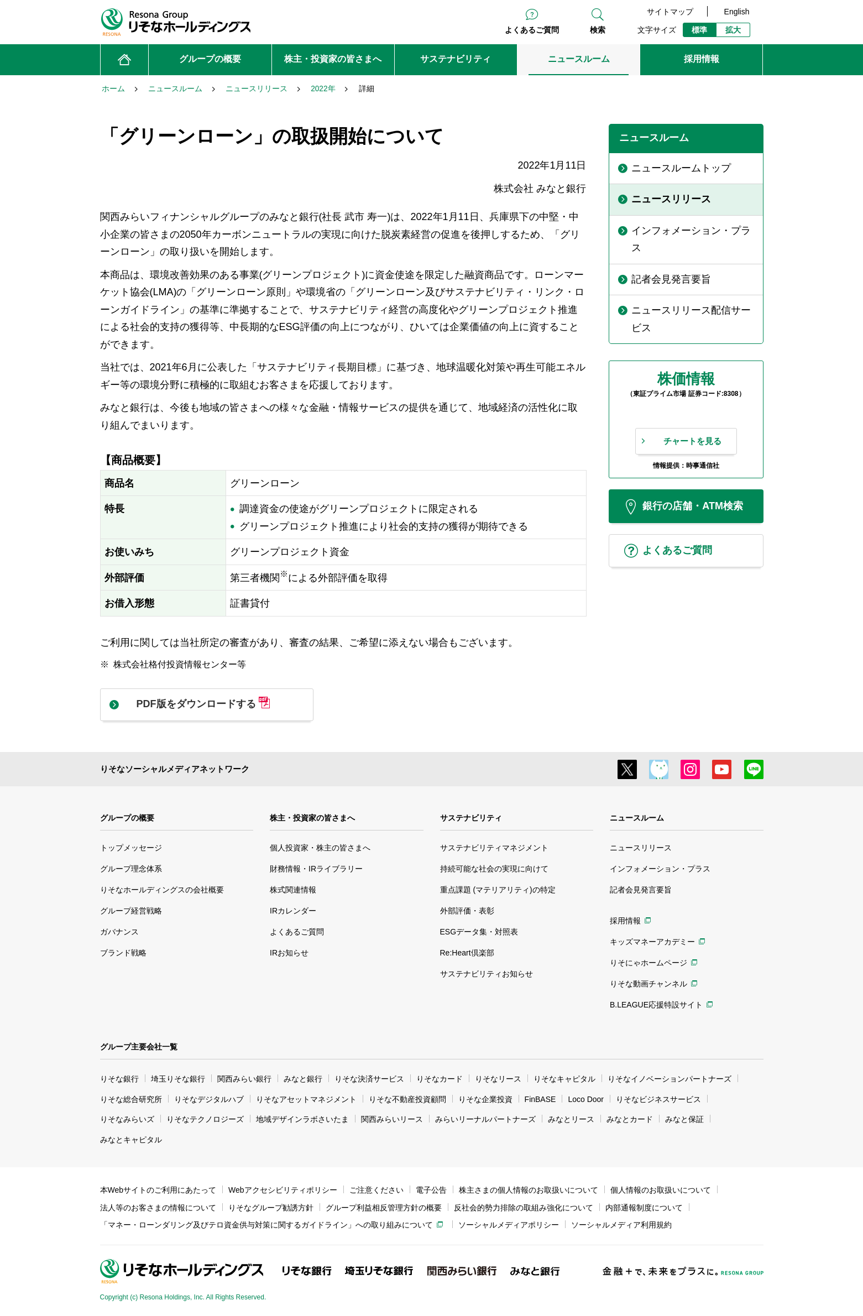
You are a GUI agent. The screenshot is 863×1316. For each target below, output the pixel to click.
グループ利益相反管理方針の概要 (384, 1207)
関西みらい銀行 (244, 1078)
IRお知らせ (289, 952)
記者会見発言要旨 (641, 889)
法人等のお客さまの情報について (158, 1207)
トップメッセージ (131, 847)
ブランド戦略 (123, 952)
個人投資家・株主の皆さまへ (320, 847)
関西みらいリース (392, 1119)
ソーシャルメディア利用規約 (621, 1224)
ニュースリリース (641, 847)
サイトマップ (670, 11)
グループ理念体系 (131, 868)
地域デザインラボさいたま (302, 1119)
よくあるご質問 (532, 29)
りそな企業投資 (485, 1099)
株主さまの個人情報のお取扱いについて (528, 1190)
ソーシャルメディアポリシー (508, 1224)
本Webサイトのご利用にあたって (158, 1190)
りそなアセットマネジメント (306, 1099)
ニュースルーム (637, 817)
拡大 (733, 29)
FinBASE (540, 1099)
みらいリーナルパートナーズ (485, 1119)
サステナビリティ (471, 817)
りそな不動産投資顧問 (407, 1099)
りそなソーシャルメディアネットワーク (174, 769)
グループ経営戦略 (131, 910)
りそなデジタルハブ (209, 1099)
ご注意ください (376, 1190)
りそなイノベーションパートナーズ (669, 1078)
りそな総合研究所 (131, 1099)
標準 (699, 29)
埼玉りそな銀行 (178, 1078)
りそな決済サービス (369, 1078)
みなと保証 (684, 1119)
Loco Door (586, 1099)
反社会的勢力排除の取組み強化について (523, 1207)
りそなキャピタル (564, 1078)
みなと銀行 (303, 1078)
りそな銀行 (119, 1078)
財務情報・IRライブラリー (316, 868)
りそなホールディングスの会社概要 (162, 889)
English (737, 11)
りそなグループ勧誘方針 (270, 1207)
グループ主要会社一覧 (138, 1046)
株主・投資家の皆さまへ (312, 817)
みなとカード (629, 1119)
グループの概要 (127, 817)
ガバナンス (119, 931)
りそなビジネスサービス (658, 1099)
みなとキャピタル (131, 1139)
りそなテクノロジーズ (205, 1119)
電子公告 (431, 1190)
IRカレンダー (293, 910)
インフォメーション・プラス (660, 868)
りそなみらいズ (127, 1119)
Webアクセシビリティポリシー (282, 1190)
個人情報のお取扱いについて (660, 1190)
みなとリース (571, 1119)
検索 (597, 29)
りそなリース (498, 1078)
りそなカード (439, 1078)
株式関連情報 (293, 889)
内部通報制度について (644, 1207)
